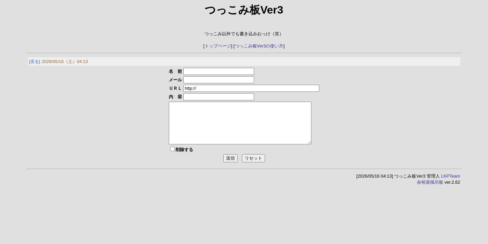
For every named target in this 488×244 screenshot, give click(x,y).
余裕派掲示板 (430, 190)
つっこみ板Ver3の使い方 (259, 45)
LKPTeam (450, 184)
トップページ (218, 45)
